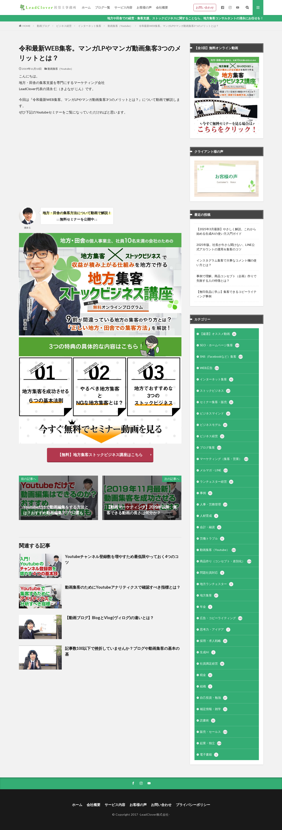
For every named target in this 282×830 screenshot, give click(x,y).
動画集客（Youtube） (120, 25)
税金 (206, 675)
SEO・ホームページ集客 (219, 345)
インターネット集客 (89, 25)
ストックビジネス (215, 391)
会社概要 (162, 7)
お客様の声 (144, 7)
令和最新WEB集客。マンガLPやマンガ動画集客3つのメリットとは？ (179, 25)
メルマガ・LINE (214, 470)
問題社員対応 (212, 573)
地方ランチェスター (216, 584)
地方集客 (209, 595)
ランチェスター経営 (216, 482)
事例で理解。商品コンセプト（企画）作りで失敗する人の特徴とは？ (226, 278)
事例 (206, 493)
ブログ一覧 (102, 7)
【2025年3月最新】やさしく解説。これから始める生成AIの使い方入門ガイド (226, 231)
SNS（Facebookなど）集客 (221, 357)
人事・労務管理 (213, 504)
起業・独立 (210, 743)
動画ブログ (43, 25)
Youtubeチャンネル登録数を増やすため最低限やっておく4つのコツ (122, 559)
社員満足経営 (212, 664)
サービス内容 (123, 7)
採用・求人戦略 (213, 641)
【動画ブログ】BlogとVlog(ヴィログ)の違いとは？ (109, 617)
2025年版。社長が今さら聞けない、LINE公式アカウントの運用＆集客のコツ (225, 247)
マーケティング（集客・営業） (224, 459)
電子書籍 (209, 755)
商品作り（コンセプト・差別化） (225, 561)
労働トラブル (212, 539)
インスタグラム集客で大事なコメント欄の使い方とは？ (226, 263)
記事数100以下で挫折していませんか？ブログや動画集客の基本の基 (122, 651)
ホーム (86, 7)
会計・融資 (210, 527)
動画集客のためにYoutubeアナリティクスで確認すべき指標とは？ (122, 587)
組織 (206, 686)
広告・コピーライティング (221, 618)
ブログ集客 (210, 448)
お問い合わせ (205, 7)
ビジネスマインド (215, 413)
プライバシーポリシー (193, 805)
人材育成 (209, 516)
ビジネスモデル (213, 425)
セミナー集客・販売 (216, 402)
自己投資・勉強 (213, 698)
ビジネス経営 (64, 25)
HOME (26, 25)
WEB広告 (209, 368)
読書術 (207, 720)
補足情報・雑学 (213, 709)
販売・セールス (213, 732)
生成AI (208, 652)
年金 (206, 607)
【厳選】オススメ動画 (218, 334)
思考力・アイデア (215, 629)
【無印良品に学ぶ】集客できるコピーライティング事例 (226, 294)
